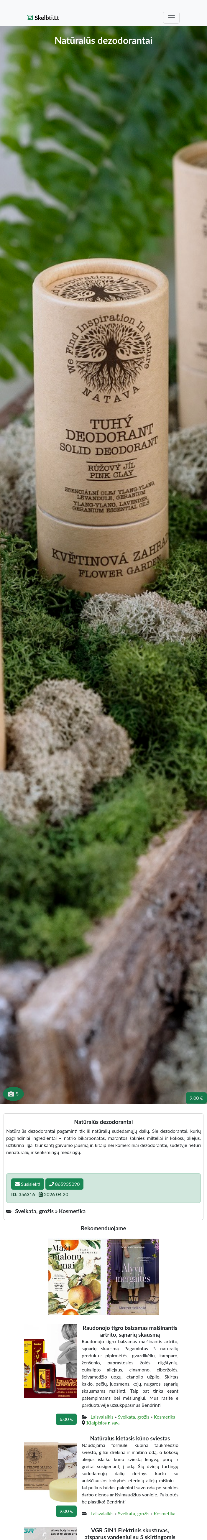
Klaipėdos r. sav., (103, 1422)
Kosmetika (164, 1416)
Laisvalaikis (102, 1416)
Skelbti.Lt (43, 17)
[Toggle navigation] (171, 18)
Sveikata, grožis (134, 1416)
